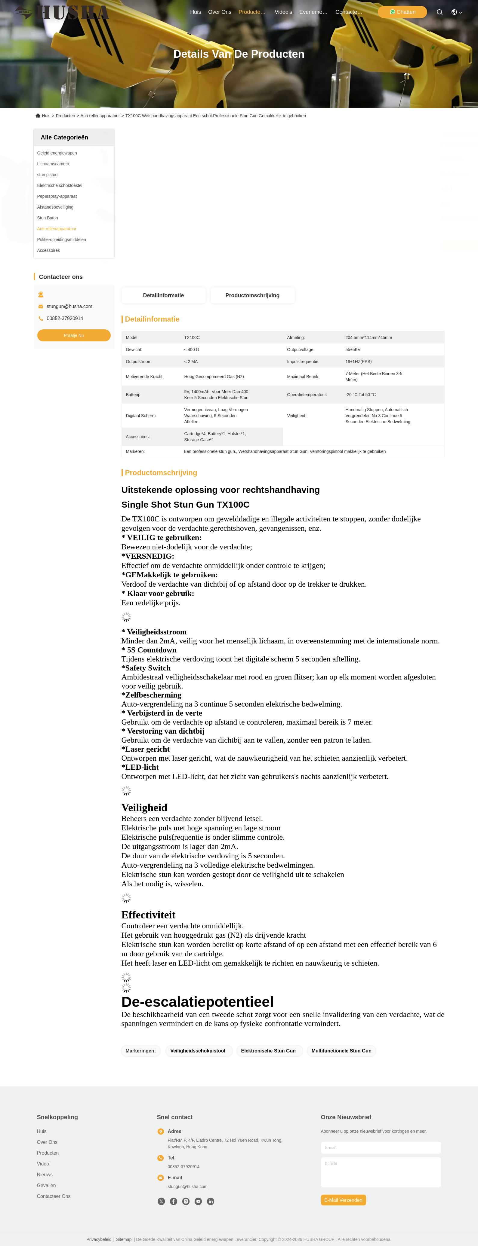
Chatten (403, 12)
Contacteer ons (54, 1196)
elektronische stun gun (268, 1050)
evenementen (313, 12)
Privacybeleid (98, 1239)
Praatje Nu (74, 335)
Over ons (47, 1142)
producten (253, 12)
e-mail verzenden (343, 1200)
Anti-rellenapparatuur (100, 115)
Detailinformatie (163, 295)
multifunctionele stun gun (342, 1050)
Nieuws (45, 1174)
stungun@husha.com (69, 306)
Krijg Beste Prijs (336, 247)
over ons (219, 12)
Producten (65, 115)
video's (283, 12)
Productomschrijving (252, 295)
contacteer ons (349, 12)
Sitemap (123, 1239)
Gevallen (46, 1185)
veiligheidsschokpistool (197, 1050)
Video (43, 1163)
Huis (195, 12)
